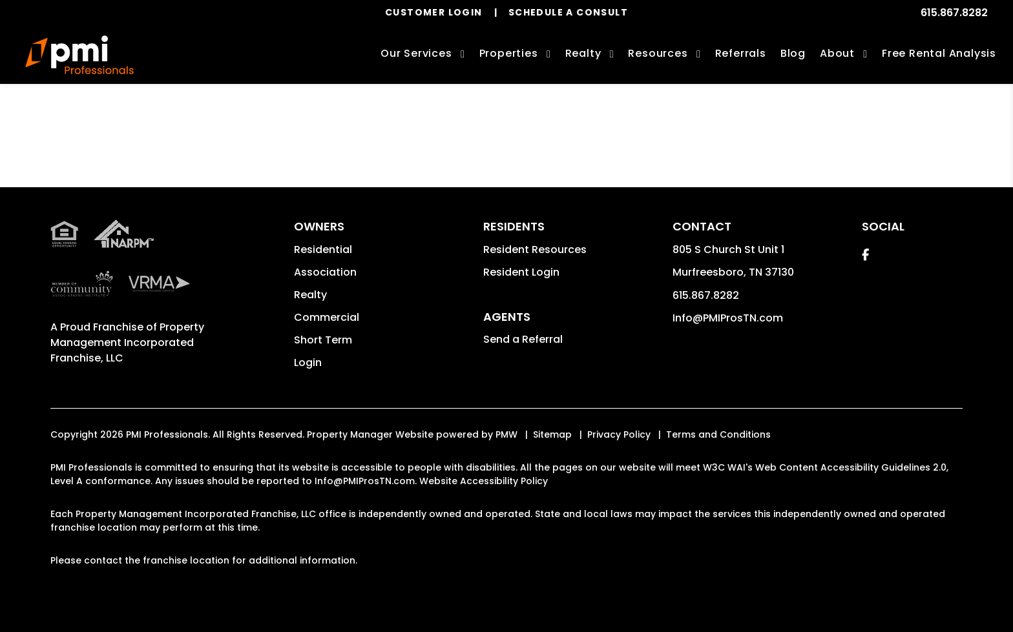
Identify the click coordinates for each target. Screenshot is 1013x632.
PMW (506, 434)
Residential (323, 249)
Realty (310, 294)
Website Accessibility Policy (483, 480)
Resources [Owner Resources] (657, 53)
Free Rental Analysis (939, 53)
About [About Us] (837, 53)
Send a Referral (523, 339)
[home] (79, 55)
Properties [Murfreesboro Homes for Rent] (508, 53)
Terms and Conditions (718, 434)
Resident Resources (535, 249)
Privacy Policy (619, 434)
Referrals (740, 53)
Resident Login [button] (521, 272)
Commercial (326, 317)
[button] (865, 254)
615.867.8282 (954, 12)
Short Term (323, 339)
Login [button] (308, 362)
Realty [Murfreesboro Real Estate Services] (583, 53)
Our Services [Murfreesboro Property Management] (416, 53)
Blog (793, 53)
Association (325, 272)
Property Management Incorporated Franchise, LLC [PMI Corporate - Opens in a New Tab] (127, 342)
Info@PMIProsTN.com (728, 318)
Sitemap (552, 434)
